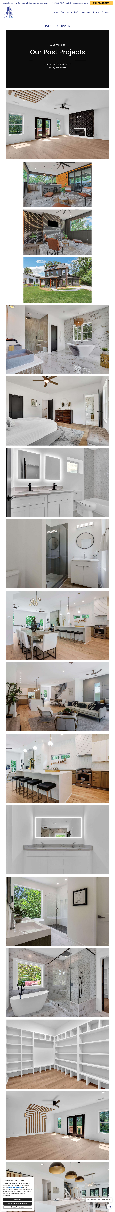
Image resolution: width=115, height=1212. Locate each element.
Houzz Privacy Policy (15, 1187)
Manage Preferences (17, 1207)
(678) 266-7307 (58, 3)
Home (55, 12)
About (96, 12)
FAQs (77, 12)
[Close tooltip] (111, 1196)
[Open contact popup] (109, 1206)
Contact (106, 12)
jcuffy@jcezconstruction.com (77, 3)
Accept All (17, 1199)
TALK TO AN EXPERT (101, 3)
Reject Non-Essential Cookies (17, 1203)
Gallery (86, 12)
